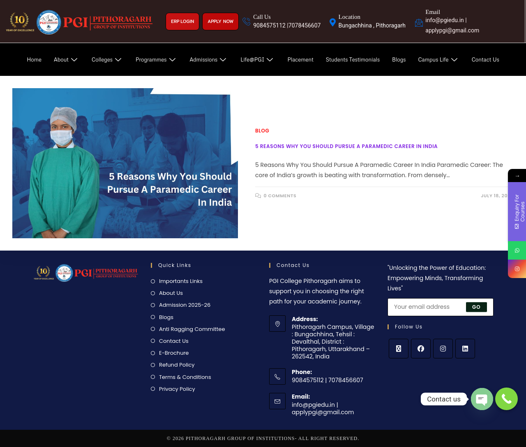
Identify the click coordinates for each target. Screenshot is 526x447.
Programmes (157, 59)
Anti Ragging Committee (192, 329)
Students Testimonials (353, 59)
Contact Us (485, 59)
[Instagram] (443, 348)
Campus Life (438, 59)
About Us (171, 293)
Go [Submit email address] (476, 306)
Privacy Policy (177, 389)
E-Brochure (174, 353)
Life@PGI (257, 59)
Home (34, 59)
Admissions (209, 59)
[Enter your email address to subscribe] (441, 307)
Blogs (399, 59)
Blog (262, 130)
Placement (300, 59)
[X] (398, 348)
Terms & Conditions (185, 377)
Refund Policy (177, 365)
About (66, 59)
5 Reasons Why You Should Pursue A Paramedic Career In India (346, 146)
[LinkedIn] (465, 348)
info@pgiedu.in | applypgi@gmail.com (323, 408)
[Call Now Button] (506, 399)
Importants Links (181, 281)
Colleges (107, 59)
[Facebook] (421, 348)
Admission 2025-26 (184, 305)
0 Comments (280, 195)
